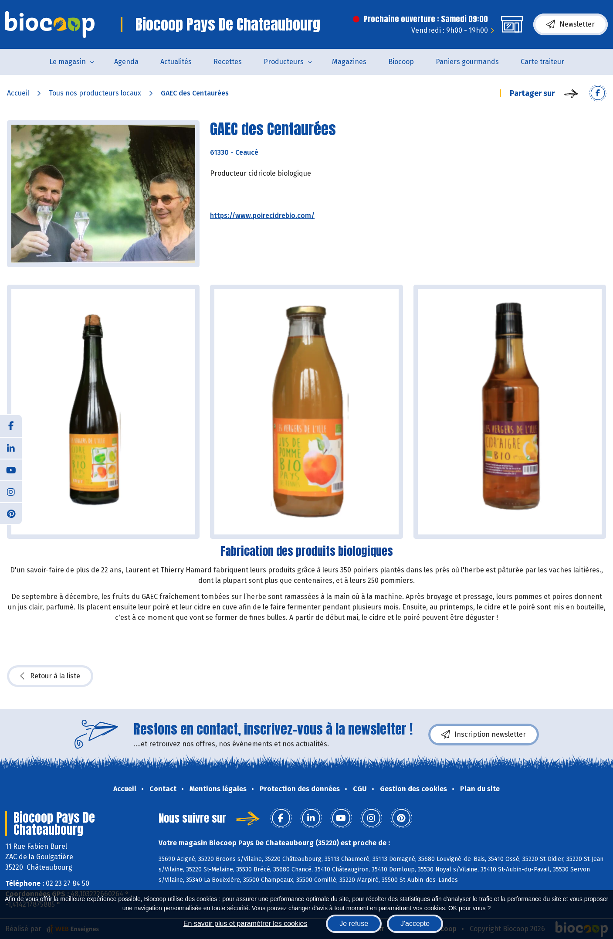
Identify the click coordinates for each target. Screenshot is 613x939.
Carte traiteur (542, 62)
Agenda (126, 62)
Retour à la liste (50, 676)
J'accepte (415, 923)
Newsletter (570, 24)
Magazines (349, 62)
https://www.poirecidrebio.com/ (262, 215)
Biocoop (401, 62)
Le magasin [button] (67, 62)
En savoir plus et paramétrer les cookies (245, 923)
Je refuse (353, 923)
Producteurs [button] (284, 62)
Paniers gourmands (467, 62)
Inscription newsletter (483, 734)
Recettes (227, 62)
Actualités (176, 62)
